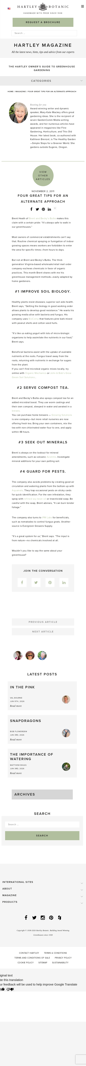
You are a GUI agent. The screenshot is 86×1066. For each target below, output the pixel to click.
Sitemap (42, 962)
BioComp (34, 318)
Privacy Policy (63, 958)
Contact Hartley (29, 953)
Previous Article (43, 622)
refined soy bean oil (35, 498)
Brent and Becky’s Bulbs (42, 218)
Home (11, 91)
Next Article (43, 631)
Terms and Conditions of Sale (32, 958)
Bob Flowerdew (18, 731)
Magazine (20, 91)
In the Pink (22, 687)
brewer (16, 410)
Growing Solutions (61, 415)
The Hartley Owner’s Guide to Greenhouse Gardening (42, 68)
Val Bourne (16, 698)
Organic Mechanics (36, 373)
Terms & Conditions (55, 953)
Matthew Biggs (18, 765)
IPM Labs (47, 517)
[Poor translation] (10, 989)
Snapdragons (25, 721)
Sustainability (60, 962)
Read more (16, 706)
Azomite (51, 456)
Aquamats (17, 490)
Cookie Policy (26, 962)
